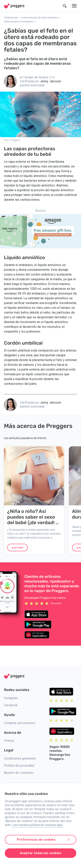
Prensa (9, 740)
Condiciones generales (20, 758)
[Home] (14, 6)
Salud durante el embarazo (19, 21)
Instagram (11, 698)
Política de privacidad (19, 765)
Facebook (11, 705)
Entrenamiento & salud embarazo (40, 17)
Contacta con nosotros (19, 723)
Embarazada (11, 17)
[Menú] (74, 6)
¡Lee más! (17, 547)
